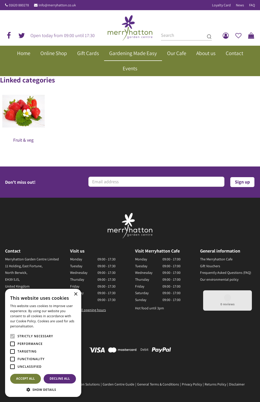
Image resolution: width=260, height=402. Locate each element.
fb (9, 35)
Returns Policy (215, 384)
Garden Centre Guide (118, 384)
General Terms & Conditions (158, 384)
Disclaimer (237, 384)
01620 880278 (19, 5)
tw (21, 35)
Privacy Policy (192, 384)
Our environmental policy (219, 279)
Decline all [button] (60, 378)
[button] (43, 389)
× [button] (75, 294)
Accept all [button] (25, 378)
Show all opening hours (88, 310)
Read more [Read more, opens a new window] (43, 326)
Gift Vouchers (210, 266)
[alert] (43, 343)
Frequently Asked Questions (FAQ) (225, 272)
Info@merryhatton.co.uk (57, 5)
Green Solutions (87, 384)
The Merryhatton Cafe (216, 259)
